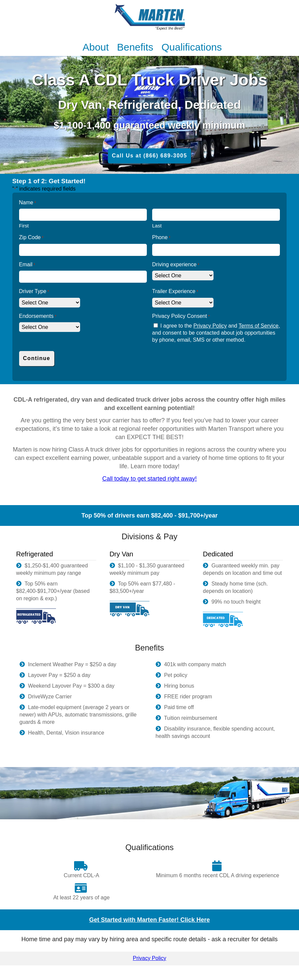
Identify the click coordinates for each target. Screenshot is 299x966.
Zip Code (31, 237)
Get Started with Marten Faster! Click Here (149, 919)
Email (27, 265)
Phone (161, 237)
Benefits (136, 47)
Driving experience (175, 265)
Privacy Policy (210, 326)
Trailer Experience (175, 291)
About (97, 47)
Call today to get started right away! (149, 478)
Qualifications (192, 47)
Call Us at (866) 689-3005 (149, 155)
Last (157, 225)
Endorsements (37, 316)
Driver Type (34, 291)
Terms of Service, (259, 326)
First (24, 225)
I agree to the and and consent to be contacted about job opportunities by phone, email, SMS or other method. (216, 333)
